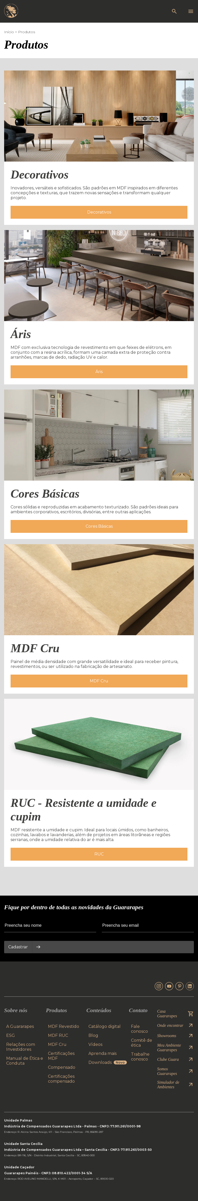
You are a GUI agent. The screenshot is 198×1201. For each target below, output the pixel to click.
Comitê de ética (141, 1043)
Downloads (107, 1062)
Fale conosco (139, 1029)
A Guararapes (20, 1026)
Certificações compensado (61, 1079)
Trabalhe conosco (140, 1057)
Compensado (61, 1067)
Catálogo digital (104, 1026)
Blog (93, 1035)
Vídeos (95, 1044)
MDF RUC (58, 1035)
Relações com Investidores (20, 1047)
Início (9, 32)
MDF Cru (57, 1044)
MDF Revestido (63, 1026)
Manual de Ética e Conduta (24, 1061)
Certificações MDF (61, 1056)
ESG (10, 1035)
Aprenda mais (102, 1053)
